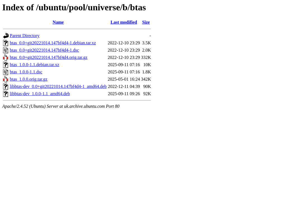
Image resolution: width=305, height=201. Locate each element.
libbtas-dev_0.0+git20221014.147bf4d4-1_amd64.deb (58, 86)
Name (58, 22)
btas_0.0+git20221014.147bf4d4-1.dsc (44, 50)
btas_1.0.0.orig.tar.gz (29, 79)
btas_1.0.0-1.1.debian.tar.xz (34, 64)
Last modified (124, 22)
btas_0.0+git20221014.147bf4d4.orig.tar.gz (49, 57)
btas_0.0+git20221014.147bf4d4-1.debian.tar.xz (53, 42)
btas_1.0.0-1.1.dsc (26, 72)
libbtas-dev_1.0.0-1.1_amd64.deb (40, 93)
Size (146, 22)
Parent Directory (24, 35)
